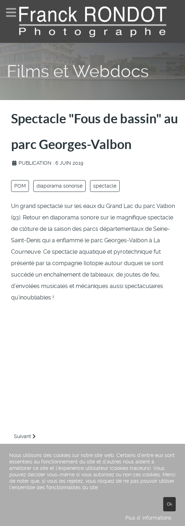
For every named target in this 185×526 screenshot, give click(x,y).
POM (20, 186)
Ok (169, 504)
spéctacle (104, 186)
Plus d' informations (148, 518)
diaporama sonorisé (59, 186)
